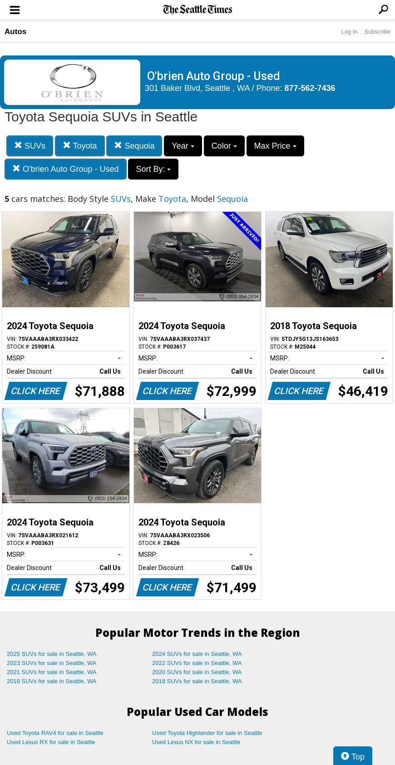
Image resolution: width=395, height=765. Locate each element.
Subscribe (377, 31)
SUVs (29, 145)
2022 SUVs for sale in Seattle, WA (197, 663)
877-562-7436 (310, 88)
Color (224, 145)
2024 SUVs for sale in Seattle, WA (197, 653)
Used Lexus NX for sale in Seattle (196, 742)
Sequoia (134, 145)
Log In (349, 31)
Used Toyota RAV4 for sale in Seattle (55, 733)
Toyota (80, 145)
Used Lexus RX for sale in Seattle (51, 742)
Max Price (275, 145)
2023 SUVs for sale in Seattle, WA (52, 663)
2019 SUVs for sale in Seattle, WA (52, 681)
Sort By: (153, 169)
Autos (15, 31)
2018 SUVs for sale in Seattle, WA (197, 681)
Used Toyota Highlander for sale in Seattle (207, 733)
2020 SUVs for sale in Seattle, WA (197, 672)
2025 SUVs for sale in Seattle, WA (52, 653)
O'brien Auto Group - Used (65, 169)
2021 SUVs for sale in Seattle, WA (52, 672)
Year (183, 145)
